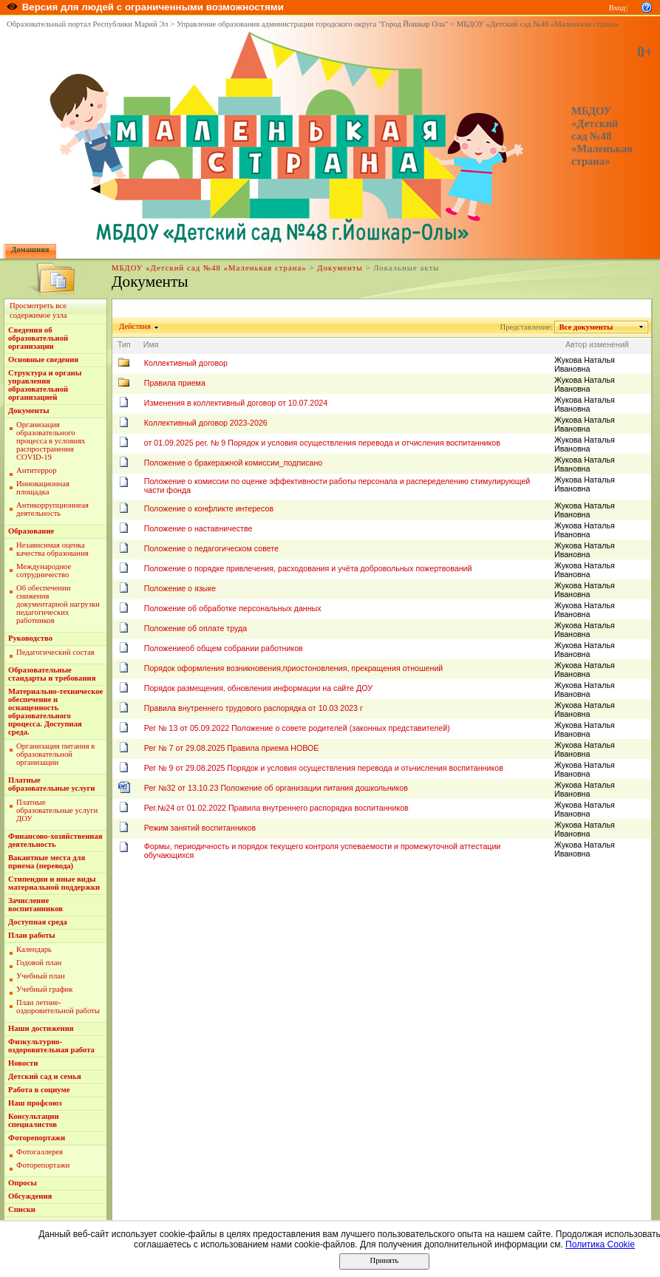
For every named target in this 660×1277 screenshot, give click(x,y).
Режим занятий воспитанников (200, 827)
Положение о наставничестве (198, 528)
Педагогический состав (55, 652)
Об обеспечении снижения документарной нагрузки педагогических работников (58, 604)
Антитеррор (36, 470)
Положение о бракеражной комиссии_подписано (233, 462)
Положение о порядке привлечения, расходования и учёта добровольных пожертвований (308, 568)
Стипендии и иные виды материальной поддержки (54, 883)
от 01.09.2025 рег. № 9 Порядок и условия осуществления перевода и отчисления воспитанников (322, 442)
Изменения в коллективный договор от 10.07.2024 (235, 402)
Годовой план (38, 962)
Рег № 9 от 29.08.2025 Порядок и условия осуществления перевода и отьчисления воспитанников (323, 767)
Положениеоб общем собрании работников (223, 648)
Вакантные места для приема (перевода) (46, 862)
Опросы (22, 1183)
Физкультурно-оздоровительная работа (51, 1046)
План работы (31, 935)
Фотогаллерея (39, 1152)
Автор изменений (597, 344)
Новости (23, 1063)
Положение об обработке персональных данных (233, 608)
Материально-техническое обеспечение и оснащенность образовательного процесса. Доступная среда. (55, 711)
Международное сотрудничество (43, 570)
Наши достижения (41, 1028)
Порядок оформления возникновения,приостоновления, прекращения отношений (293, 668)
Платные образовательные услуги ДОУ (57, 810)
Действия (135, 326)
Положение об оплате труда (195, 628)
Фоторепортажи (36, 1138)
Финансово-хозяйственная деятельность (55, 840)
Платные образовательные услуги (51, 784)
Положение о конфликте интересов (208, 508)
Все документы (586, 327)
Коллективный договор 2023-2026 (206, 422)
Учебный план (40, 976)
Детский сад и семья (44, 1076)
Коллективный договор (186, 362)
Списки (21, 1209)
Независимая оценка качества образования (52, 549)
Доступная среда (37, 922)
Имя (151, 344)
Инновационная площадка (42, 488)
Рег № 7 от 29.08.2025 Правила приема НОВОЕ (231, 747)
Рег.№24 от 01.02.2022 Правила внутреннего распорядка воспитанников (276, 807)
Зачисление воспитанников (35, 904)
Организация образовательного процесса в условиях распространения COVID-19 (50, 440)
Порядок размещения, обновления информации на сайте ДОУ (258, 688)
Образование (31, 531)
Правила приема (174, 382)
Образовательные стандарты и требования (52, 674)
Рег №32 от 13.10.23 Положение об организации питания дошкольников (276, 787)
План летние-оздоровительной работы (58, 1006)
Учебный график (44, 989)
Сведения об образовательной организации (38, 338)
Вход (617, 8)
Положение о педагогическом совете (211, 548)
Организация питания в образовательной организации (55, 754)
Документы (339, 268)
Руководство (30, 638)
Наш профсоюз (35, 1103)
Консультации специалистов (33, 1120)
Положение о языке (180, 588)
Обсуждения (30, 1196)
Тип (124, 344)
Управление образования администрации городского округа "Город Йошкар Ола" (313, 24)
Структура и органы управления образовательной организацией (44, 385)
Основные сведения (43, 359)
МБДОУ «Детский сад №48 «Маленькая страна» (538, 24)
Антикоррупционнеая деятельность (52, 509)
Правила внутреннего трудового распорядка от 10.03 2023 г (253, 708)
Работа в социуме (39, 1090)
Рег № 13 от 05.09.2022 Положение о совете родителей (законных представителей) (297, 727)
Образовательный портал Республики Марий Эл (88, 24)
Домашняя (30, 249)
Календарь (34, 949)
